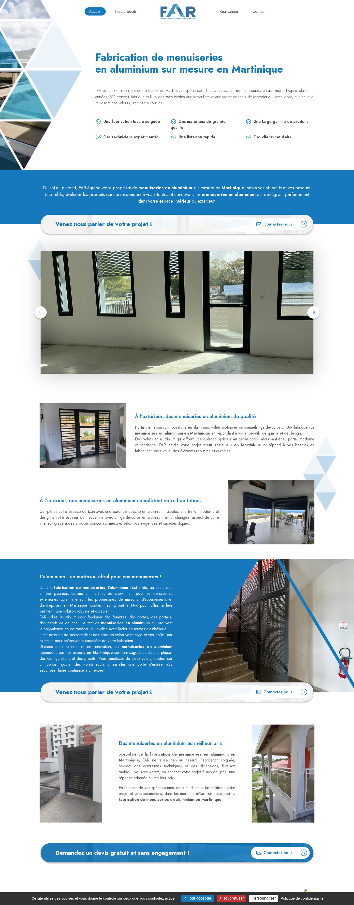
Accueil (95, 11)
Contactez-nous (281, 223)
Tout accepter (197, 898)
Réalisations (229, 11)
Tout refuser (231, 898)
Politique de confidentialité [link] (302, 898)
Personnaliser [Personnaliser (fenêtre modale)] (264, 898)
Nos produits (126, 11)
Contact (258, 11)
